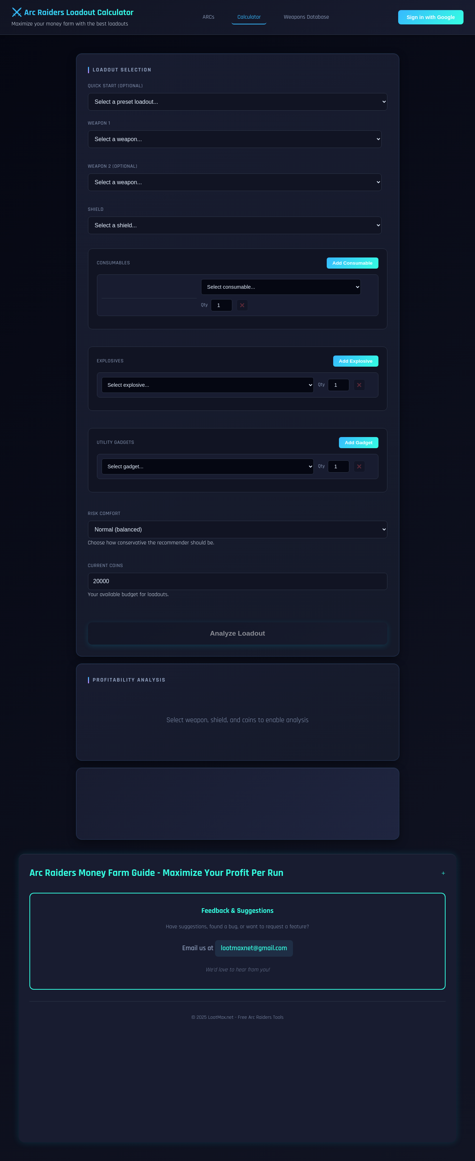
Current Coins (105, 565)
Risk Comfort (104, 513)
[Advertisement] (237, 1078)
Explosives (110, 361)
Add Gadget (358, 442)
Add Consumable (352, 263)
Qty (204, 305)
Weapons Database (306, 17)
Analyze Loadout (237, 633)
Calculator (249, 17)
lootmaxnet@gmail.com (254, 948)
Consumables (113, 263)
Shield (96, 209)
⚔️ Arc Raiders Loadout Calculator (72, 12)
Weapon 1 (99, 123)
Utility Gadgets (115, 442)
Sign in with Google (431, 17)
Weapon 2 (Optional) (113, 166)
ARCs (208, 17)
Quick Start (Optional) (115, 86)
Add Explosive (356, 361)
